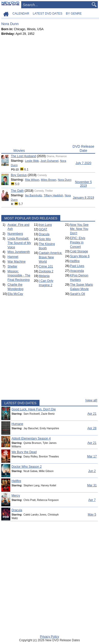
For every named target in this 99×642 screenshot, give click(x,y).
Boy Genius (19, 175)
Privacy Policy (49, 636)
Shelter (12, 266)
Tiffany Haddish (53, 195)
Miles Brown (48, 179)
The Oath (17, 190)
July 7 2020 (83, 163)
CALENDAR (21, 13)
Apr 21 (91, 413)
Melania (44, 276)
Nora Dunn (64, 179)
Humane (17, 424)
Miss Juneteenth (18, 252)
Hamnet (12, 257)
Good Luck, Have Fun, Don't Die (34, 409)
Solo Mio (45, 239)
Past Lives (77, 266)
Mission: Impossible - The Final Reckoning (18, 276)
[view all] (91, 400)
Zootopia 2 (46, 271)
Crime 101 (46, 266)
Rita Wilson (32, 179)
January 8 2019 (83, 197)
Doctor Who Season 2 (27, 466)
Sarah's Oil (77, 294)
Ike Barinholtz (33, 195)
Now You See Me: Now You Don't (79, 229)
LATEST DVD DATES (47, 13)
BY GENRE (74, 13)
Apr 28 (91, 428)
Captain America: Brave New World (50, 257)
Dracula (44, 234)
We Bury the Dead (24, 452)
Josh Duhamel (49, 160)
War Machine (16, 261)
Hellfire (75, 261)
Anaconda (77, 271)
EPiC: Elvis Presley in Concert (77, 242)
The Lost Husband (23, 156)
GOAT (43, 229)
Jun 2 (92, 471)
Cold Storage (79, 251)
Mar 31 (92, 485)
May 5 (92, 514)
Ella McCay (15, 294)
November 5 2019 (83, 183)
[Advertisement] (49, 91)
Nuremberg (15, 234)
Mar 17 (92, 456)
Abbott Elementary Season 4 (31, 438)
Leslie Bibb (32, 160)
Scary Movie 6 (80, 256)
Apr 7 (92, 500)
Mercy (16, 495)
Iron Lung (45, 225)
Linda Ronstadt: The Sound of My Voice (19, 243)
